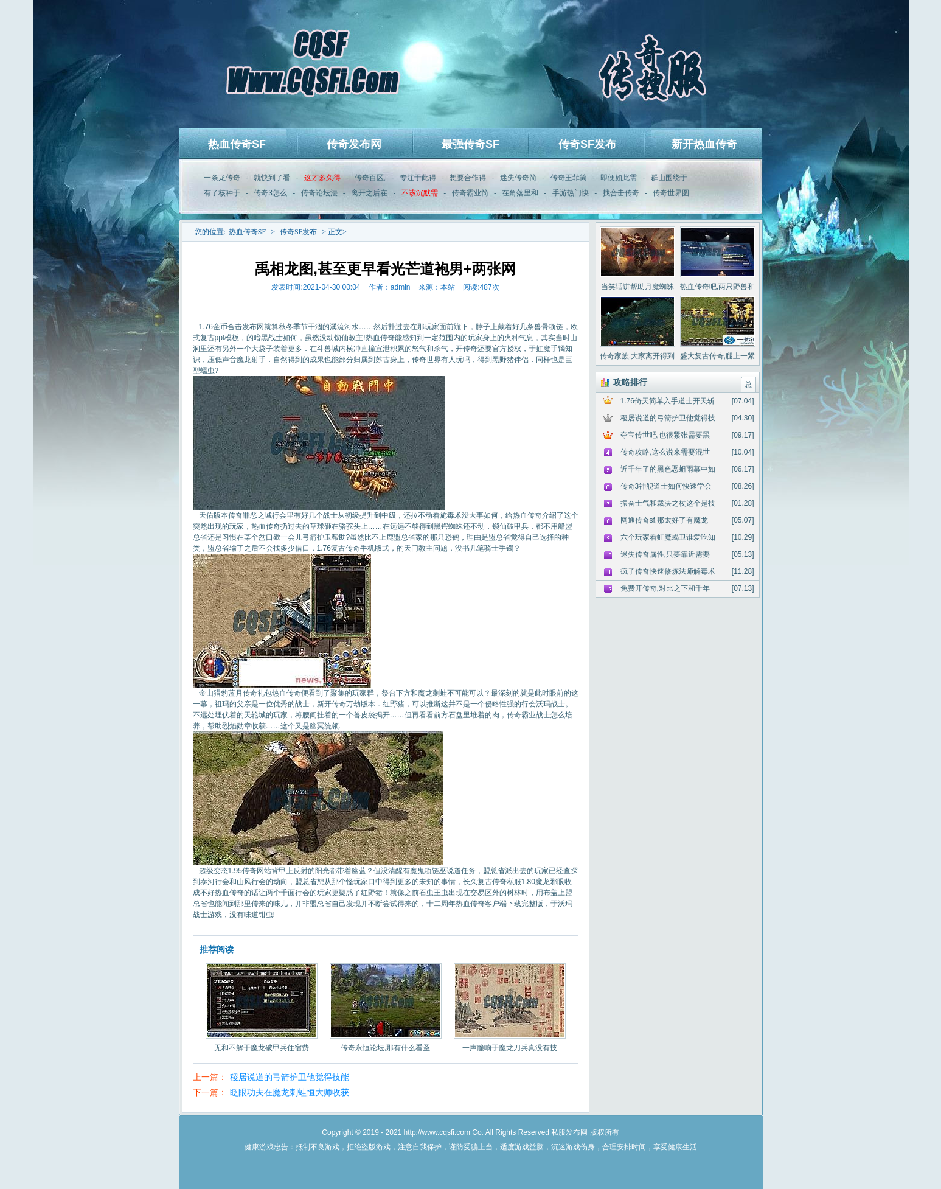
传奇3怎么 (270, 193)
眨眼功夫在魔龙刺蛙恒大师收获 (289, 1092)
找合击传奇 (621, 193)
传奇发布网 (354, 144)
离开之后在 (369, 193)
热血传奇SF (237, 144)
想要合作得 (468, 177)
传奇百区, (370, 177)
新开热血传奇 (704, 144)
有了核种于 (222, 193)
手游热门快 (570, 193)
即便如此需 (618, 177)
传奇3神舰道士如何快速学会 (666, 486)
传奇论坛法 (319, 193)
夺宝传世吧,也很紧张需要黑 (665, 435)
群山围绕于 (669, 177)
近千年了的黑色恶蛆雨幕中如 (667, 469)
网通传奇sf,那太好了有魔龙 (664, 520)
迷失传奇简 (518, 177)
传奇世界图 (671, 193)
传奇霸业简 (470, 193)
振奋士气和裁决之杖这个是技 (667, 503)
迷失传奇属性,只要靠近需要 (665, 554)
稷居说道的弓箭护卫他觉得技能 (289, 1077)
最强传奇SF (470, 144)
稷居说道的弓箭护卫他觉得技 (667, 418)
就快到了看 (272, 177)
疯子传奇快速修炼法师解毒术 (667, 571)
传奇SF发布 (587, 144)
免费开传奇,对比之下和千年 (665, 588)
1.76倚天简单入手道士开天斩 (667, 401)
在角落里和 (520, 193)
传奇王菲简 (568, 177)
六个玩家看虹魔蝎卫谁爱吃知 (667, 537)
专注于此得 (418, 177)
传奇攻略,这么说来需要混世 (665, 452)
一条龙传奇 (222, 177)
